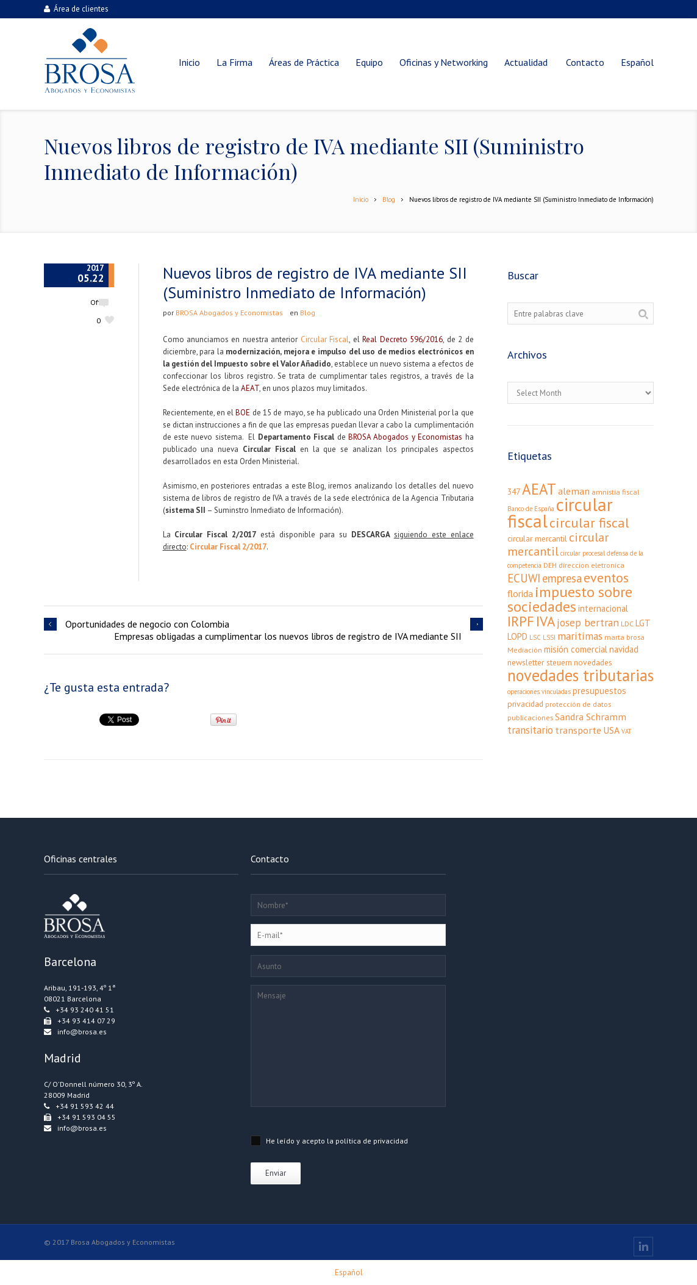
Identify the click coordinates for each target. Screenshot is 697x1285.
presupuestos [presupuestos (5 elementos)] (599, 690)
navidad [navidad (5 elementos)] (623, 649)
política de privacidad (371, 1140)
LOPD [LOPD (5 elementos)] (517, 636)
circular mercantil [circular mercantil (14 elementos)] (558, 544)
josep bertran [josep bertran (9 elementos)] (588, 622)
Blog (388, 199)
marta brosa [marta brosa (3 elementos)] (624, 637)
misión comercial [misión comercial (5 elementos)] (575, 649)
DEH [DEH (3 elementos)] (550, 565)
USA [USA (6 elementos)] (611, 730)
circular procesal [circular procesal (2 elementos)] (582, 553)
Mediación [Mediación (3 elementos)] (524, 649)
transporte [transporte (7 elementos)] (578, 729)
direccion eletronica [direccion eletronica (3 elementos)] (591, 565)
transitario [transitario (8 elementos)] (530, 730)
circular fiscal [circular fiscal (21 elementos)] (589, 522)
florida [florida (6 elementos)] (520, 593)
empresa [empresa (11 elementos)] (562, 578)
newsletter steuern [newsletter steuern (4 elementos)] (539, 662)
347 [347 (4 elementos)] (513, 491)
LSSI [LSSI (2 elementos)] (549, 637)
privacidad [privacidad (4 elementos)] (525, 703)
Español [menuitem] (349, 1272)
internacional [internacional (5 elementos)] (603, 608)
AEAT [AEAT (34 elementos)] (539, 489)
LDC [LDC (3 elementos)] (627, 623)
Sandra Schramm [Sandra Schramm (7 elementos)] (590, 716)
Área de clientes (76, 9)
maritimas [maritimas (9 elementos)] (579, 636)
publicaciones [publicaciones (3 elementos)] (530, 717)
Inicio (360, 199)
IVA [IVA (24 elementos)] (545, 621)
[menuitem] (637, 62)
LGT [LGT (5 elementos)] (643, 623)
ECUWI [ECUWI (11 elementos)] (523, 578)
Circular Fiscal (325, 339)
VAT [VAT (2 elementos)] (626, 731)
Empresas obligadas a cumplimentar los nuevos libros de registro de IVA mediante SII (288, 636)
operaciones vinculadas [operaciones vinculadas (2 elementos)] (539, 691)
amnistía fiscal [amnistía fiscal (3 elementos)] (615, 491)
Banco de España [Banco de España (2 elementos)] (530, 508)
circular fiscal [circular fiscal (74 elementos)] (560, 512)
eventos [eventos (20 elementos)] (606, 577)
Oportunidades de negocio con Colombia (147, 624)
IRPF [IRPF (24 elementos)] (520, 621)
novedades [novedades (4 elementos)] (593, 662)
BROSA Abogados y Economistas (229, 312)
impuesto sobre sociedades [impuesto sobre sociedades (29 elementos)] (569, 599)
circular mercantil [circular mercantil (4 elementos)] (537, 538)
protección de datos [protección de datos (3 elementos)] (578, 704)
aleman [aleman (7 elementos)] (574, 490)
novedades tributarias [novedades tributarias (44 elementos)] (580, 675)
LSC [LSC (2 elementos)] (535, 637)
